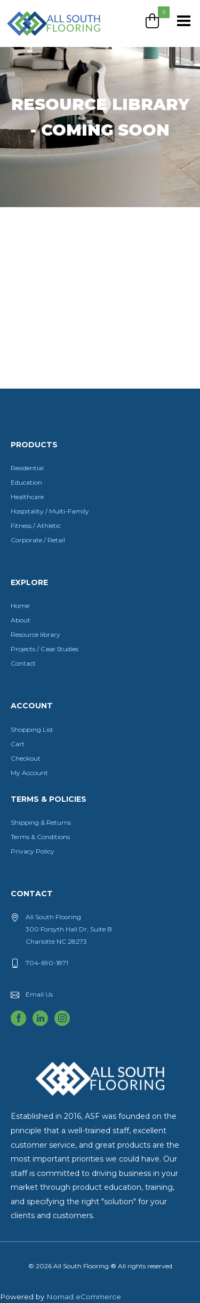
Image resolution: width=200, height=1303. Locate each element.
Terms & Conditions (40, 837)
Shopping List (32, 729)
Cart (18, 744)
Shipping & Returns (41, 822)
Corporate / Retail (38, 540)
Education (26, 482)
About (20, 620)
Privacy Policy (32, 851)
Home (20, 606)
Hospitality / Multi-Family (50, 511)
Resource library (35, 634)
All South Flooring (44, 41)
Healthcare (27, 497)
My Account (29, 773)
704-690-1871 (47, 963)
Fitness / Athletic (36, 526)
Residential (27, 468)
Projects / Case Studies (44, 649)
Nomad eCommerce (83, 1296)
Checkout (26, 758)
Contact (23, 663)
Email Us (39, 994)
